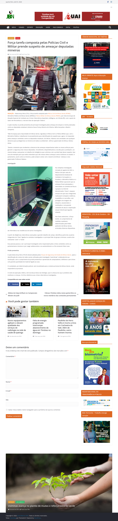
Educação (39, 27)
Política (76, 27)
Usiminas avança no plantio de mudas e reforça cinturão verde (42, 505)
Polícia (18, 38)
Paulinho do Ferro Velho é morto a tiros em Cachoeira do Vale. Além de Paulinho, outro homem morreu (67, 326)
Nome (8, 382)
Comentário (10, 356)
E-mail (8, 391)
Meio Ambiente (20, 502)
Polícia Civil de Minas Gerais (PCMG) (59, 113)
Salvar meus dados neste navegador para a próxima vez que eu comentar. (34, 410)
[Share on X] (25, 284)
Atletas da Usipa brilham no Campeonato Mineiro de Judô (21, 294)
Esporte (30, 27)
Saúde (48, 27)
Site (7, 400)
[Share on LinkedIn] (37, 284)
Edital (68, 27)
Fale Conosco (58, 27)
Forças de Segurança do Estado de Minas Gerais (56, 255)
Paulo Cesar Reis (25, 54)
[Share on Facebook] (13, 284)
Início (14, 27)
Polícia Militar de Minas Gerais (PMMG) (48, 116)
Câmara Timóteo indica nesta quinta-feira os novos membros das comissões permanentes (61, 294)
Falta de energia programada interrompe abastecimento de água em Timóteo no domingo (42, 326)
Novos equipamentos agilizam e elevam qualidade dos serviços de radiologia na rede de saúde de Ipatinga (17, 326)
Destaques (11, 38)
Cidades (21, 27)
